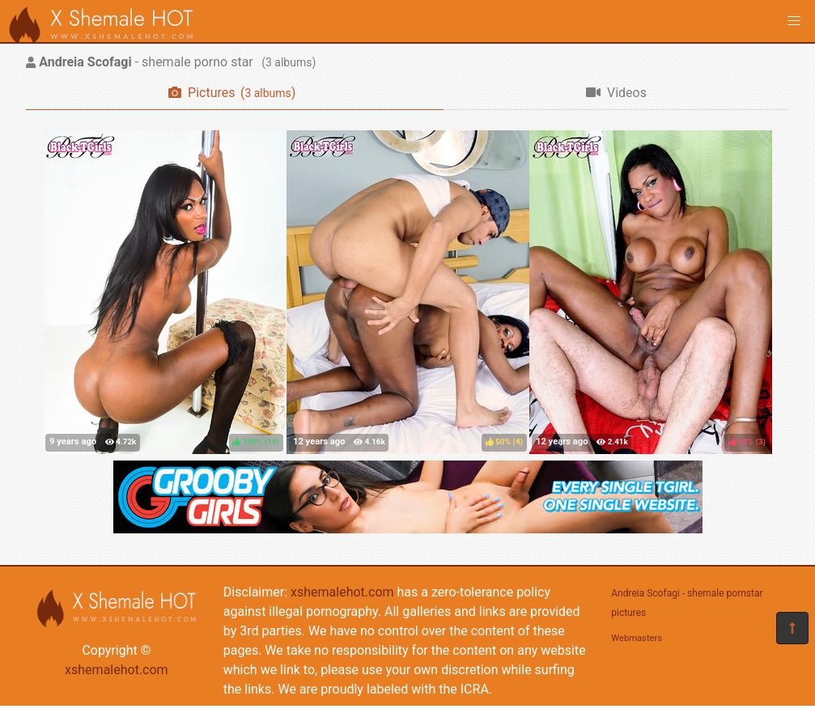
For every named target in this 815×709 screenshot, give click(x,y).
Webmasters (636, 638)
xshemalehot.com (116, 669)
